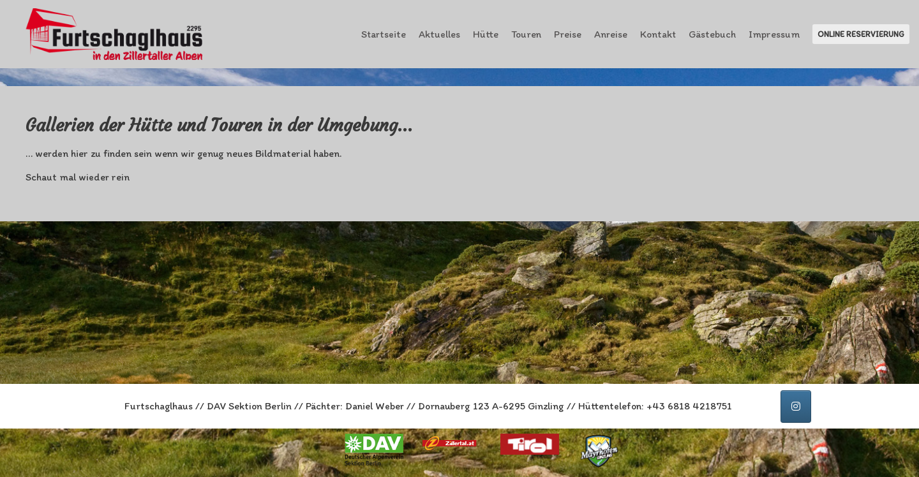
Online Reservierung (861, 34)
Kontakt (658, 34)
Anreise (610, 34)
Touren (526, 34)
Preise (567, 34)
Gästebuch (712, 34)
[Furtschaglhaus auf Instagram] (796, 406)
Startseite (383, 34)
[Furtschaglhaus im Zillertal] (115, 34)
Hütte (485, 34)
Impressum (774, 34)
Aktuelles (439, 34)
